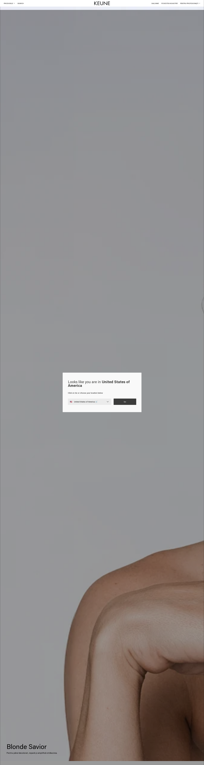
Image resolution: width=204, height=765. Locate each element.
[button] (20, 3)
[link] (155, 3)
